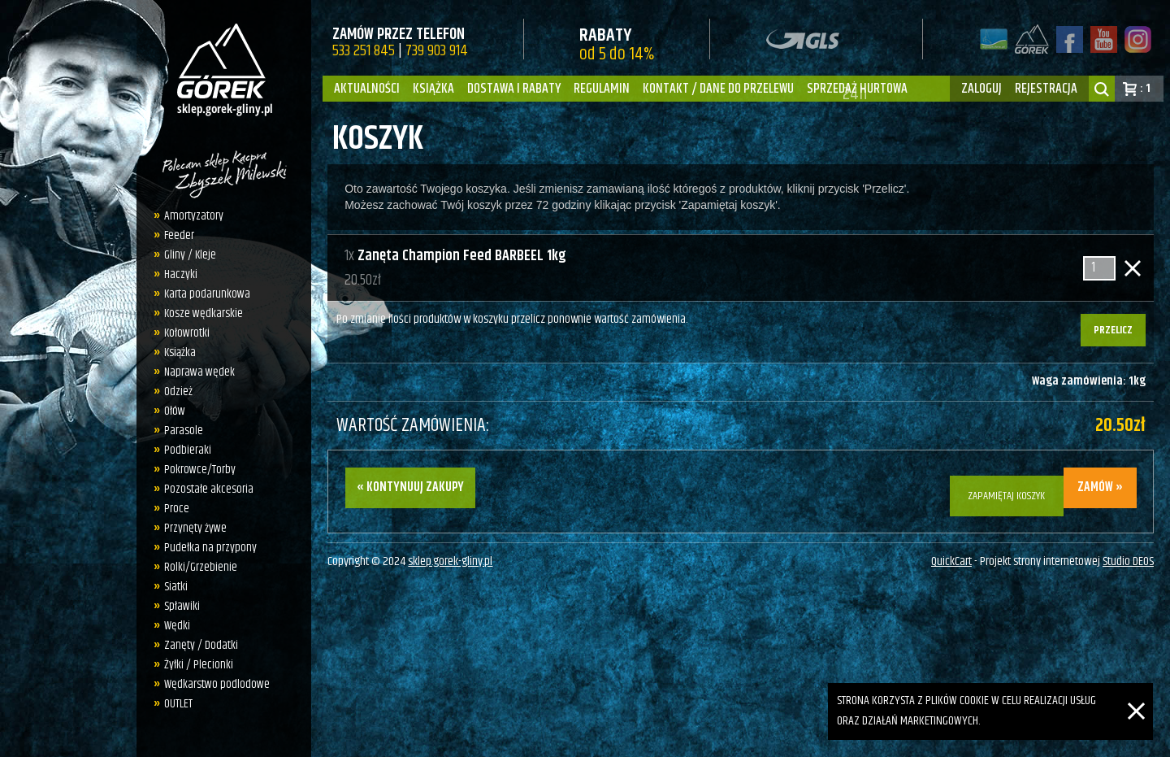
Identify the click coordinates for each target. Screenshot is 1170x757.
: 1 (1145, 88)
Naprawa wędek (199, 372)
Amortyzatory (193, 216)
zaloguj (981, 88)
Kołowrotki (187, 333)
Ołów (174, 411)
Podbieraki (187, 450)
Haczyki (180, 274)
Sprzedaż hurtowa (857, 88)
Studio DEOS (1128, 553)
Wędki (177, 625)
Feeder (179, 235)
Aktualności (367, 88)
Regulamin (602, 88)
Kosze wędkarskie (203, 313)
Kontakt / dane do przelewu (718, 88)
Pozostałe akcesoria (209, 489)
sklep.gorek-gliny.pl (450, 553)
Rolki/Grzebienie (200, 567)
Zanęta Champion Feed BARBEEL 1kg (462, 256)
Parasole (183, 430)
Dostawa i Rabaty (514, 88)
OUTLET (178, 703)
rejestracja (1046, 88)
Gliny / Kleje (190, 255)
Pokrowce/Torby (200, 469)
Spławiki (182, 606)
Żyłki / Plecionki (198, 664)
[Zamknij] (1136, 692)
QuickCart (951, 553)
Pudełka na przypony (210, 547)
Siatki (176, 586)
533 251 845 (363, 51)
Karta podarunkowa (207, 294)
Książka (433, 88)
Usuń (1132, 268)
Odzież (178, 391)
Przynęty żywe (195, 528)
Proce (176, 508)
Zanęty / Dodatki (201, 645)
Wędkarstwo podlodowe (217, 684)
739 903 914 (436, 51)
